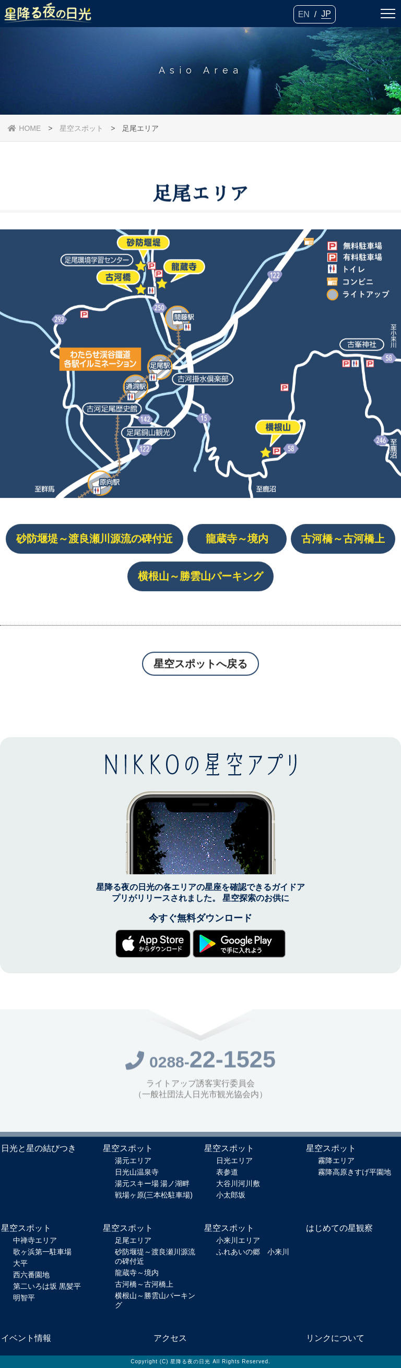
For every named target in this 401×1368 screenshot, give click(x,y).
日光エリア (234, 1160)
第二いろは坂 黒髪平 (47, 1286)
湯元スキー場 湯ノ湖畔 (152, 1183)
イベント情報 (26, 1338)
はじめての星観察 (339, 1228)
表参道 (227, 1172)
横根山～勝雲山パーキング (155, 1300)
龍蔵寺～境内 (137, 1272)
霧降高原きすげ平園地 (354, 1172)
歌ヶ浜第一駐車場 (42, 1252)
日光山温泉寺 (137, 1172)
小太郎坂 (230, 1195)
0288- (200, 1064)
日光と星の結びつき (38, 1148)
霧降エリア (336, 1160)
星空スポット (81, 128)
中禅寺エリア (35, 1240)
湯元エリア (133, 1160)
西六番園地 (31, 1275)
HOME (24, 128)
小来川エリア (238, 1240)
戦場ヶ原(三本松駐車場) (154, 1195)
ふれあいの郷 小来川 (252, 1252)
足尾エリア (133, 1240)
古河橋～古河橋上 (144, 1284)
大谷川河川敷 (238, 1183)
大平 (20, 1263)
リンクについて (335, 1338)
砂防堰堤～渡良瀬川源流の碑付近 (155, 1256)
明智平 (24, 1297)
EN (304, 14)
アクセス (170, 1338)
